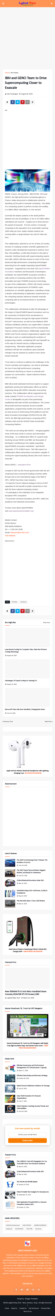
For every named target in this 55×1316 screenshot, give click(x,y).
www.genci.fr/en (24, 465)
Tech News (14, 73)
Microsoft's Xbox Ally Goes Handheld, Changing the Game (25, 709)
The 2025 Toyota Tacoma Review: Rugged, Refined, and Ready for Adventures (31, 871)
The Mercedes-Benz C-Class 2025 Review (31, 901)
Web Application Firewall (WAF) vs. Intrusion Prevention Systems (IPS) (32, 1203)
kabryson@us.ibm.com (19, 532)
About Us (14, 1308)
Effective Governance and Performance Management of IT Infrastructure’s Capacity (32, 1067)
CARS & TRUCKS (27, 1225)
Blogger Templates (31, 1299)
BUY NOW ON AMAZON (33, 773)
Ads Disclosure (34, 1308)
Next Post (48, 721)
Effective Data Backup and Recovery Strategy (32, 1076)
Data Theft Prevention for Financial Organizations (29, 1097)
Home (7, 73)
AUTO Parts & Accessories (13, 1225)
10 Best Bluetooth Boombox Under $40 (30, 880)
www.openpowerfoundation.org (21, 511)
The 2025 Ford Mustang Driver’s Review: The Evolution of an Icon (32, 861)
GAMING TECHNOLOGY (40, 1225)
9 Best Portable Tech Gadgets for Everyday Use (33, 1192)
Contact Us (23, 1308)
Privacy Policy (45, 1308)
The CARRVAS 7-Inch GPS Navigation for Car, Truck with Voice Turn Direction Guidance (32, 1163)
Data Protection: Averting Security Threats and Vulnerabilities (32, 1107)
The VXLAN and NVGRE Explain (27, 1182)
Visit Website (10, 536)
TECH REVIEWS (19, 1229)
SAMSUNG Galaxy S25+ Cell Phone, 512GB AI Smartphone (32, 892)
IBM (41, 194)
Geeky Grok (9, 1229)
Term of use (28, 1311)
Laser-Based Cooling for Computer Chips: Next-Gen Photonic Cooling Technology (26, 651)
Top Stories (23, 602)
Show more (46, 622)
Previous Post (8, 721)
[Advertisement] (27, 38)
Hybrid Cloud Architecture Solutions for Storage (33, 1086)
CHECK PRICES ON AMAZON (32, 951)
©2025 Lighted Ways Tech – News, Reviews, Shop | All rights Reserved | (27, 1304)
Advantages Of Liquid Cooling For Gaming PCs (21, 681)
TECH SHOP (29, 1229)
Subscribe (27, 1140)
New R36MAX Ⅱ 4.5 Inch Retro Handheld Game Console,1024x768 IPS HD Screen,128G (25, 993)
